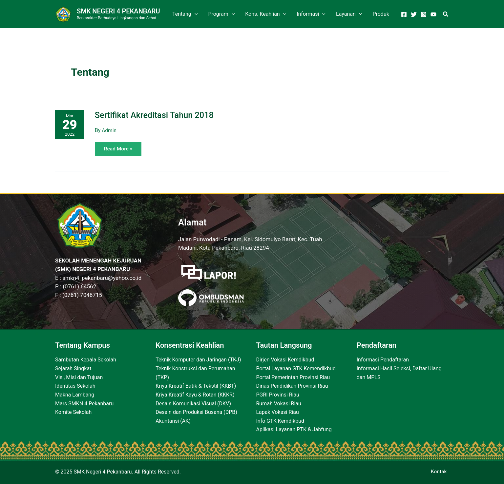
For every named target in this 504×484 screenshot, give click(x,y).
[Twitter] (414, 14)
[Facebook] (404, 14)
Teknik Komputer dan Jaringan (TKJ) (198, 360)
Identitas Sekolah (75, 386)
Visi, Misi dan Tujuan (79, 377)
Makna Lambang (74, 394)
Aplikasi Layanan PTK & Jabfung (294, 429)
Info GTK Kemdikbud (280, 420)
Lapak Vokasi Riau (277, 412)
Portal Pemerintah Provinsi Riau (293, 377)
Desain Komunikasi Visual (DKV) (193, 403)
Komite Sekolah (73, 412)
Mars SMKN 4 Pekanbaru (84, 403)
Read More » (120, 147)
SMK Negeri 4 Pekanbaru (118, 11)
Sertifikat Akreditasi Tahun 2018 (156, 115)
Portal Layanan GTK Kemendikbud (296, 368)
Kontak (440, 472)
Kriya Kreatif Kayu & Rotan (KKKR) (195, 394)
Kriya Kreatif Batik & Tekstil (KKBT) (196, 386)
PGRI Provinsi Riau (277, 394)
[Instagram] (424, 14)
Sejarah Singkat (73, 368)
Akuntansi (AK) (173, 420)
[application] (194, 14)
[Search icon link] (446, 14)
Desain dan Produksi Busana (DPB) (196, 412)
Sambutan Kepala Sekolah (85, 360)
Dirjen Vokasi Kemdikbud (285, 360)
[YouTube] (433, 14)
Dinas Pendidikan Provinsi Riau (292, 386)
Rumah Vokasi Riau (278, 403)
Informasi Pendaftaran (383, 360)
